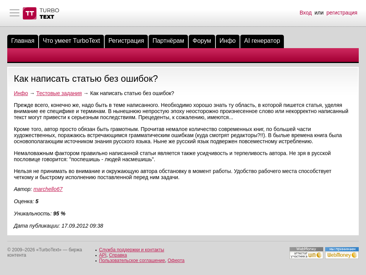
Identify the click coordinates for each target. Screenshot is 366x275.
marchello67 (48, 189)
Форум (202, 40)
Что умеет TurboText (71, 40)
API (102, 255)
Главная (22, 40)
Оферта (176, 260)
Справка (118, 255)
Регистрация (126, 40)
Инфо (228, 40)
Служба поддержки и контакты (131, 249)
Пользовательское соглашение (132, 260)
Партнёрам (168, 40)
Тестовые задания (59, 93)
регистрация (341, 13)
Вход (306, 13)
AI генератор (262, 40)
